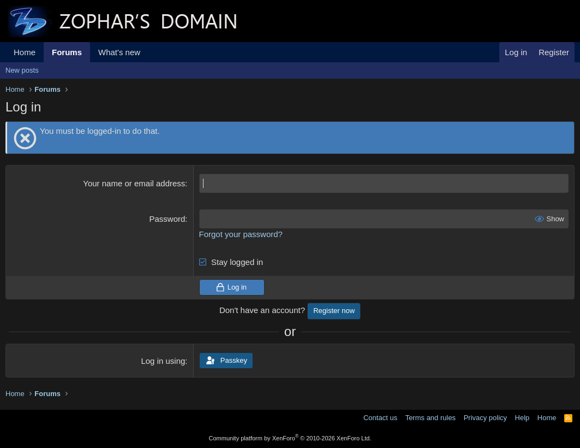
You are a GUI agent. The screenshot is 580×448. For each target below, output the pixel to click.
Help (522, 418)
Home (24, 52)
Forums (67, 52)
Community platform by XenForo (290, 438)
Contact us (380, 418)
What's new (119, 52)
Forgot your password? (241, 234)
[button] (149, 52)
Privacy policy (485, 418)
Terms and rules (430, 418)
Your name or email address (134, 183)
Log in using (163, 361)
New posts (22, 70)
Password (167, 218)
